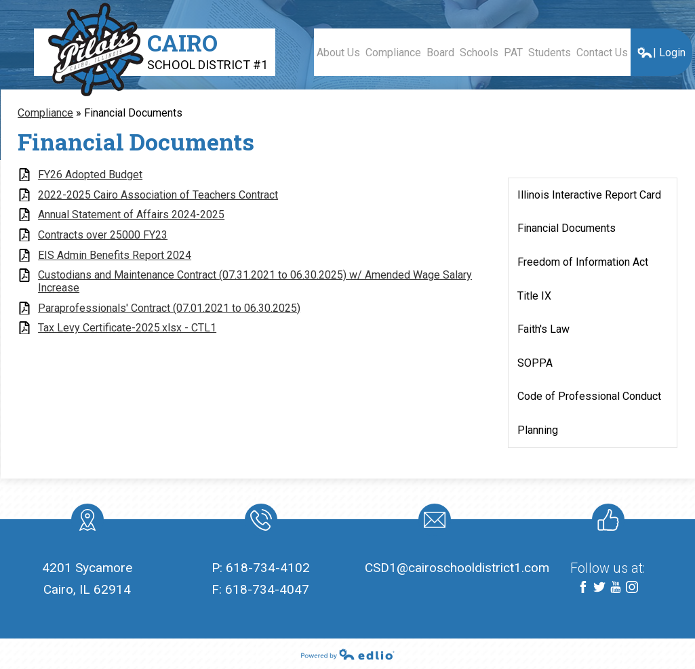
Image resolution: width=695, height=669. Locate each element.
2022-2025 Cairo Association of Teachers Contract (158, 194)
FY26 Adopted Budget (90, 174)
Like (605, 522)
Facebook (583, 588)
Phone (260, 522)
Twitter (599, 588)
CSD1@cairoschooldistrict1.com (457, 567)
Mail (431, 522)
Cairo (207, 50)
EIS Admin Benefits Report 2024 (114, 255)
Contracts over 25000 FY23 (102, 234)
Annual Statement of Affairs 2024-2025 (131, 214)
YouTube (616, 588)
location (87, 522)
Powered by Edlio (347, 654)
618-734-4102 (268, 567)
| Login (661, 52)
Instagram (632, 588)
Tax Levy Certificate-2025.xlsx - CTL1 (127, 327)
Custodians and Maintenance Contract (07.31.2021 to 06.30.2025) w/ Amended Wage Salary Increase (255, 281)
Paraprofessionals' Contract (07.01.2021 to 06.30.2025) (169, 308)
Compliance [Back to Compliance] (45, 112)
